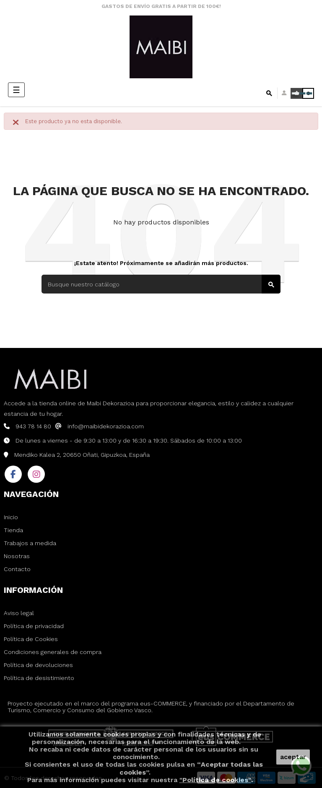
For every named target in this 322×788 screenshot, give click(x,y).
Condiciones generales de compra (52, 652)
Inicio (11, 517)
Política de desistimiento (39, 678)
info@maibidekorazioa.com (106, 426)
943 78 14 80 (33, 426)
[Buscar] (161, 284)
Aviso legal (19, 613)
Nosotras (17, 556)
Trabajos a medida (30, 543)
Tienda (13, 530)
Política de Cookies (31, 639)
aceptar (293, 757)
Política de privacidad (34, 626)
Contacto (17, 569)
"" (215, 780)
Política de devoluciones (38, 665)
